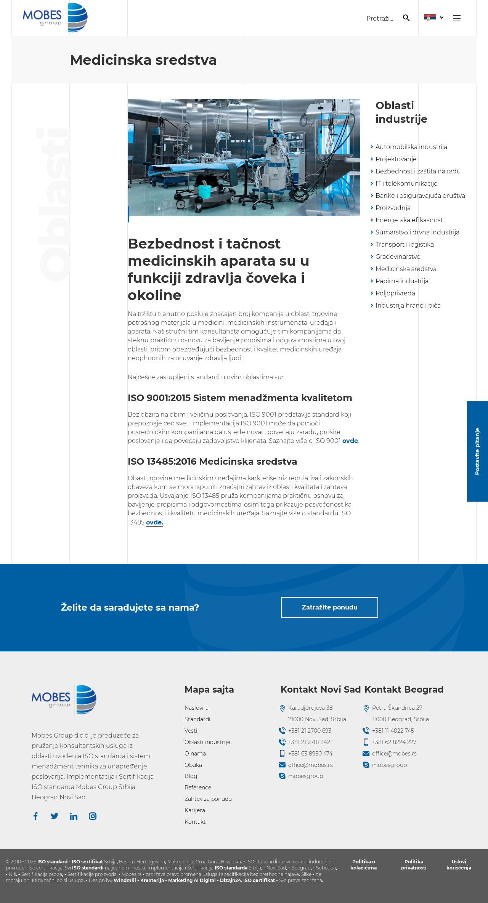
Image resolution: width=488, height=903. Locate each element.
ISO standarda (231, 868)
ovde (350, 440)
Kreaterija (152, 880)
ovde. (154, 522)
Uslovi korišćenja (458, 865)
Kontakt (195, 821)
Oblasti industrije (207, 742)
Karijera (195, 810)
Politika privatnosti (414, 865)
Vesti (191, 730)
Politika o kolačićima (363, 865)
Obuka (193, 765)
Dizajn (227, 880)
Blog (191, 776)
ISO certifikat (259, 880)
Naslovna (197, 707)
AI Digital (205, 880)
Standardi (197, 719)
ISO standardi (88, 868)
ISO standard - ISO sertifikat (70, 862)
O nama (195, 753)
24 (238, 880)
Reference (198, 787)
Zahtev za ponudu (208, 799)
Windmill (125, 880)
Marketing (181, 880)
